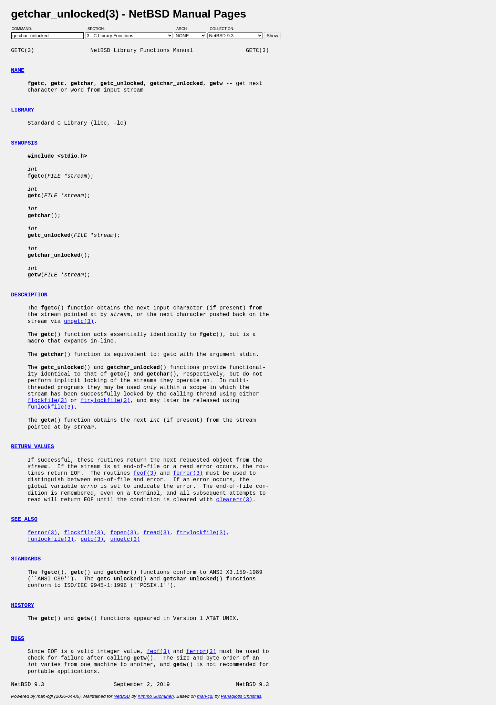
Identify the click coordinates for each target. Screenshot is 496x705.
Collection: (222, 29)
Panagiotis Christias (241, 696)
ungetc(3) (79, 321)
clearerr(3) (234, 500)
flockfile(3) (47, 400)
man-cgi (205, 696)
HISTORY (22, 605)
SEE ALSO (24, 519)
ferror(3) (188, 473)
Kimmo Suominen (155, 696)
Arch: (185, 29)
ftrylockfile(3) (105, 400)
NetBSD (122, 696)
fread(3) (156, 533)
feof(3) (144, 473)
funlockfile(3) (51, 407)
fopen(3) (123, 533)
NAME (17, 70)
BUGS (17, 638)
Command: (24, 29)
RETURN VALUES (32, 447)
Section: (97, 29)
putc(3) (92, 539)
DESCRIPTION (29, 295)
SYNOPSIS (24, 143)
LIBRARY (22, 110)
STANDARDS (26, 559)
